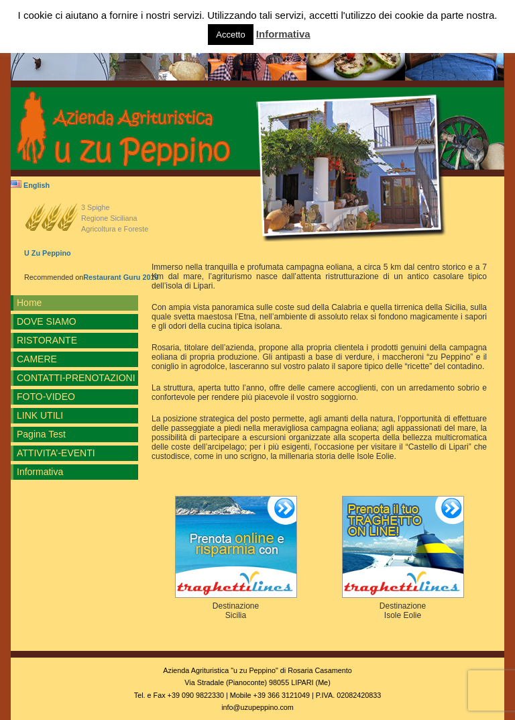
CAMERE (37, 359)
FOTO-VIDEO (46, 396)
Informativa (40, 471)
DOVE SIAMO (46, 321)
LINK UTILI (40, 415)
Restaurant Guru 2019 (120, 277)
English (30, 185)
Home (29, 302)
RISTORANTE (47, 340)
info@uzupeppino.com (257, 707)
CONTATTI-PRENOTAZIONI (76, 377)
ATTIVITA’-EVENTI (56, 453)
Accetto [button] (230, 35)
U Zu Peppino (47, 253)
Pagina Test (41, 434)
